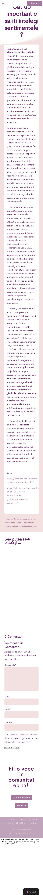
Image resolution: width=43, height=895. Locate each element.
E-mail (7, 709)
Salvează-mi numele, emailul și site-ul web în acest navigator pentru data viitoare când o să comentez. (21, 738)
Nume (7, 697)
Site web (8, 722)
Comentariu (10, 665)
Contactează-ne (21, 797)
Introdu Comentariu (12, 748)
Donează (35, 3)
